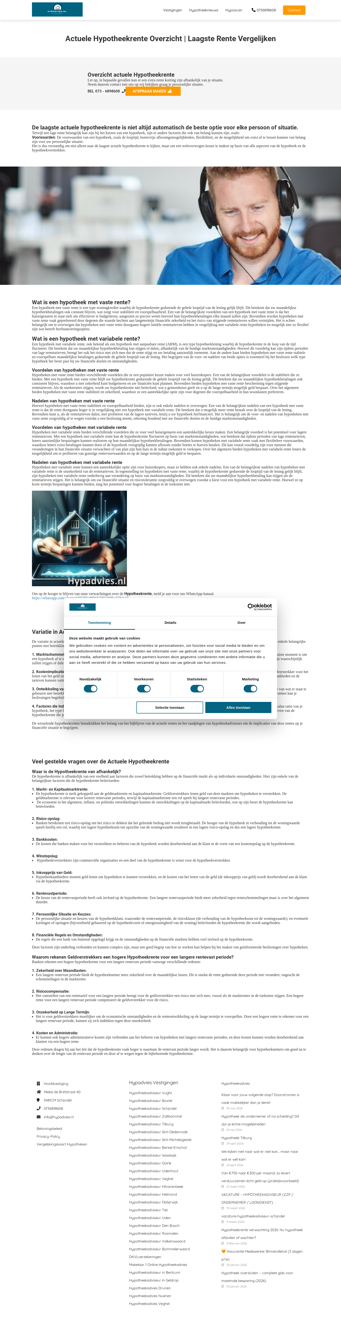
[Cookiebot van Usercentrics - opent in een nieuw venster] (251, 607)
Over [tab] (242, 623)
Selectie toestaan (169, 707)
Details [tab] (170, 623)
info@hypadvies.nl (59, 1117)
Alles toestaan (238, 707)
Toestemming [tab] (99, 623)
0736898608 (53, 1108)
